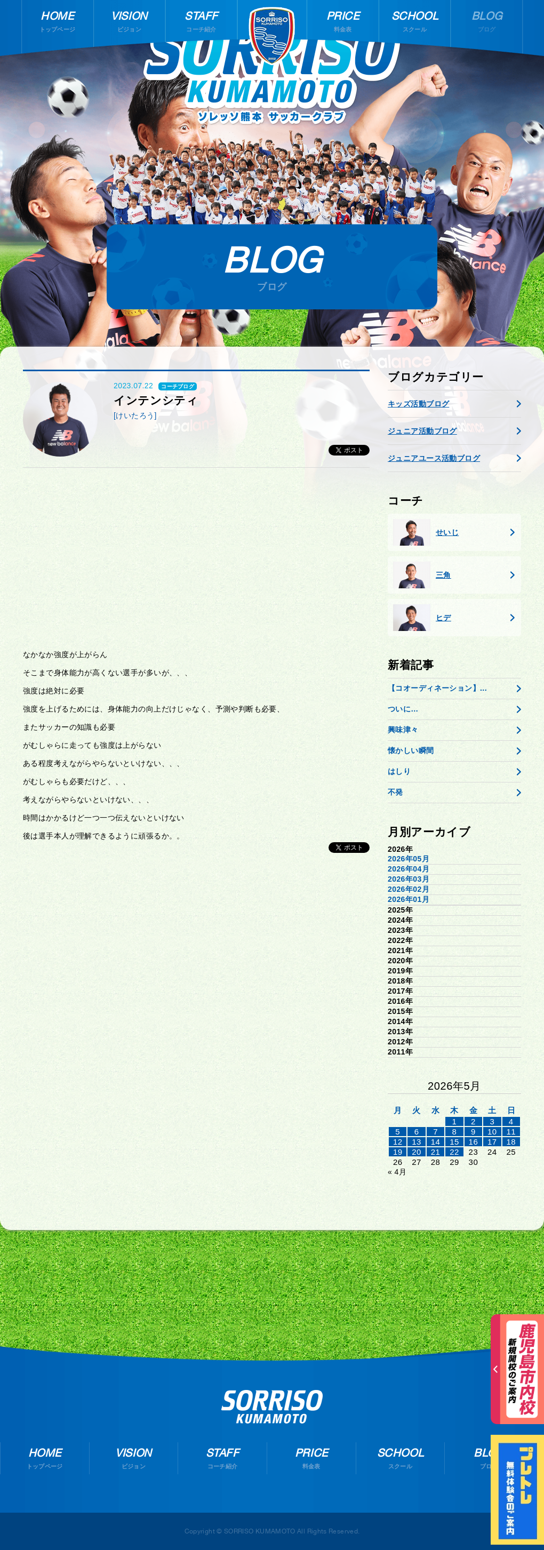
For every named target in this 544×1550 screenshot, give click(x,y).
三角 (422, 575)
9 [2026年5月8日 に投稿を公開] (473, 1131)
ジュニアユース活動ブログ (434, 458)
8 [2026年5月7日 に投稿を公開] (454, 1131)
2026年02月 (408, 889)
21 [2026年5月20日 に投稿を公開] (436, 1151)
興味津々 (403, 729)
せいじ (426, 532)
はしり (399, 771)
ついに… (403, 709)
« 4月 (397, 1172)
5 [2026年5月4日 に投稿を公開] (397, 1131)
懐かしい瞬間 (411, 750)
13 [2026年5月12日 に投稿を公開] (416, 1141)
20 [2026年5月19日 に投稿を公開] (416, 1151)
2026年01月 (408, 899)
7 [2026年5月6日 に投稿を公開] (435, 1131)
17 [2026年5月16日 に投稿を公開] (492, 1141)
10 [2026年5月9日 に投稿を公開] (492, 1131)
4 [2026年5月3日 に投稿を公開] (511, 1121)
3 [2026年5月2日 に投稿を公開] (492, 1121)
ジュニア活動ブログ (422, 431)
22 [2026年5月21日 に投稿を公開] (454, 1151)
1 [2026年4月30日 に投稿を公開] (454, 1121)
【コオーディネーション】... (437, 688)
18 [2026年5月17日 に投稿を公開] (511, 1141)
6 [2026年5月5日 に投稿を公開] (416, 1131)
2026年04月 (408, 869)
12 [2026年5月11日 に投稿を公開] (398, 1141)
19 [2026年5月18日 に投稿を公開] (398, 1151)
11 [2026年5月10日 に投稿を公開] (511, 1131)
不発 (395, 792)
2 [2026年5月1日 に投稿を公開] (473, 1121)
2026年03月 (408, 879)
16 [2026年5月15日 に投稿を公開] (473, 1141)
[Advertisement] (196, 558)
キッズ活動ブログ (418, 404)
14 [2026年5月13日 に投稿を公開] (436, 1141)
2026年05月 (408, 858)
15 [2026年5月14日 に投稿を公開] (454, 1141)
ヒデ (422, 617)
